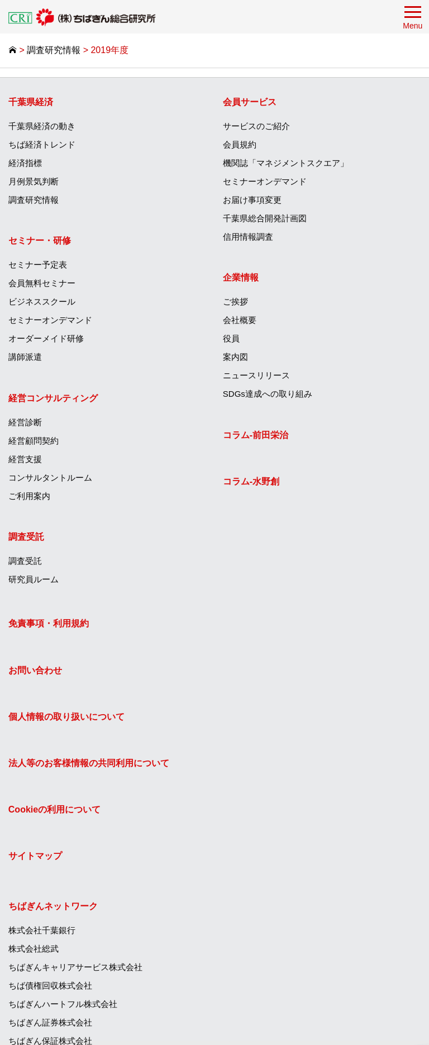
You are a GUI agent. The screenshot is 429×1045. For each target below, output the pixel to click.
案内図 (236, 357)
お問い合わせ (35, 671)
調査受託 (26, 537)
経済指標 (25, 163)
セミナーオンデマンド (50, 320)
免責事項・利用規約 (48, 625)
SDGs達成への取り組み (268, 394)
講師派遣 (25, 357)
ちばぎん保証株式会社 (265, 759)
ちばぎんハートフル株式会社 (277, 723)
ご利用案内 (29, 496)
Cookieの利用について (54, 810)
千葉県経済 (30, 102)
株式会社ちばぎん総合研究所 (277, 870)
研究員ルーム (33, 579)
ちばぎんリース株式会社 (269, 796)
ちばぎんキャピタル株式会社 (277, 833)
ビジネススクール (41, 302)
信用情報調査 (248, 237)
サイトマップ (35, 857)
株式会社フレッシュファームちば (286, 962)
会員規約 (240, 145)
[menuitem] (107, 149)
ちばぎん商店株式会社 (265, 907)
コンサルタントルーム (50, 477)
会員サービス (250, 102)
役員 (231, 339)
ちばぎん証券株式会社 (265, 741)
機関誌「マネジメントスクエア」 (286, 163)
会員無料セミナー (41, 283)
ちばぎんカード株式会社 (269, 778)
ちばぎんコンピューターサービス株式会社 (303, 815)
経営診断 (25, 422)
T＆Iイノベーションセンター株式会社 (294, 889)
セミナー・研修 (39, 241)
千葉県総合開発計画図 (265, 219)
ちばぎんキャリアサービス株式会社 (290, 686)
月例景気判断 (33, 182)
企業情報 (241, 278)
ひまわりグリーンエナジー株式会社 (290, 925)
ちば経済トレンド (41, 145)
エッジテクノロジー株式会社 (277, 944)
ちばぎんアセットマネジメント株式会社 (298, 852)
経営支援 (25, 459)
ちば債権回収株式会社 (265, 704)
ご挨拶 (236, 302)
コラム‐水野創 (251, 482)
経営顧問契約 (33, 440)
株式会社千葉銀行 (256, 649)
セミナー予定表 (37, 265)
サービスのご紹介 (256, 126)
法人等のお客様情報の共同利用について (88, 764)
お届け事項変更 (252, 200)
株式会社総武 (248, 667)
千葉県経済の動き (41, 126)
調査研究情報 (33, 200)
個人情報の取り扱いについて (66, 718)
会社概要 (240, 320)
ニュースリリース (256, 376)
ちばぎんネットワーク (268, 625)
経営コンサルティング (53, 398)
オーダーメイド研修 (46, 339)
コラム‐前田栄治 (256, 435)
